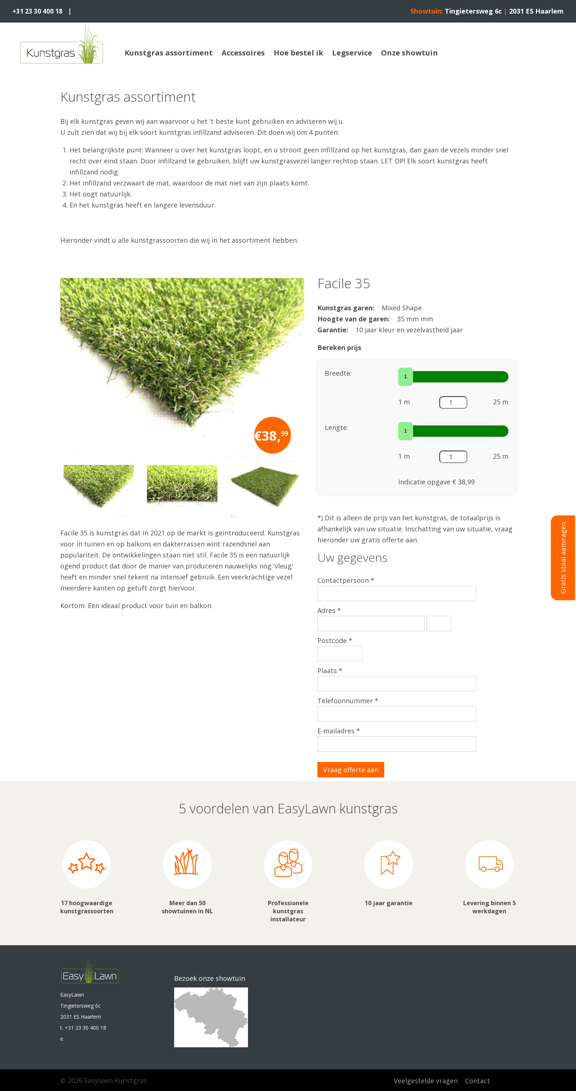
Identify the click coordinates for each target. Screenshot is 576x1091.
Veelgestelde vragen (426, 1080)
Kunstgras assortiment (169, 52)
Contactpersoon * (345, 579)
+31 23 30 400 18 (38, 11)
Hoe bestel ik (298, 52)
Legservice (352, 52)
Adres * (329, 610)
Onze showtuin (409, 52)
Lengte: (336, 427)
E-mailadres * (338, 730)
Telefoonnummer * (347, 700)
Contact (477, 1080)
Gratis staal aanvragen (563, 557)
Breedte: (338, 372)
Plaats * (329, 670)
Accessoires (243, 52)
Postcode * (334, 640)
